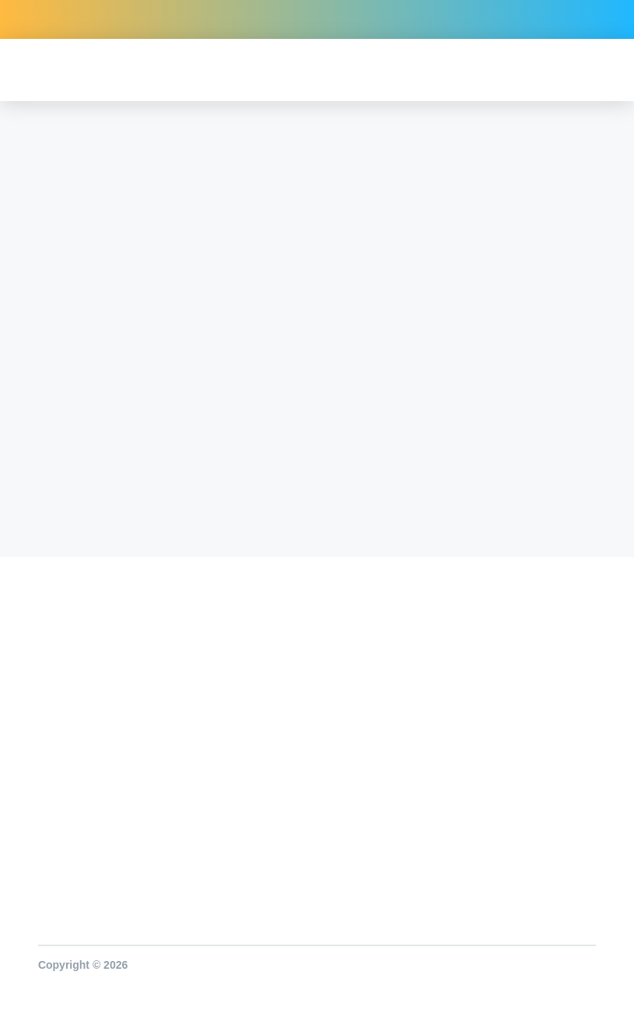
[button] (600, 70)
